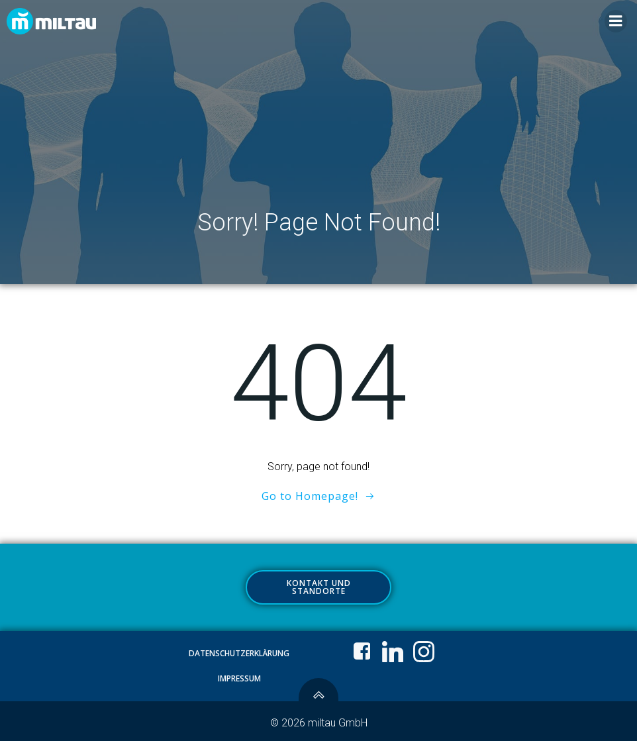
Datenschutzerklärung (239, 653)
